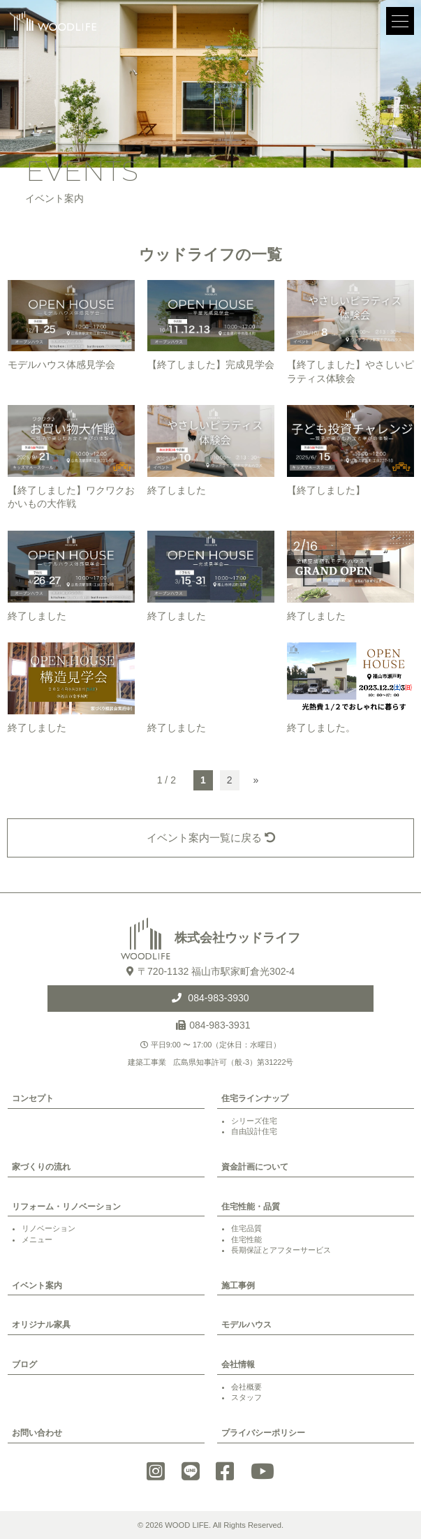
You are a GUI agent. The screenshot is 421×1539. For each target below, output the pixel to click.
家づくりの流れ (41, 1167)
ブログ (24, 1364)
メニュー (37, 1239)
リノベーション (48, 1228)
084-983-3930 (217, 997)
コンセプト (33, 1098)
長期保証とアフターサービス (281, 1250)
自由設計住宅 (254, 1131)
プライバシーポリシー (263, 1433)
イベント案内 (37, 1285)
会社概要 (246, 1387)
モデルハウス (246, 1325)
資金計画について (254, 1167)
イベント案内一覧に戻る (211, 838)
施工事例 (238, 1285)
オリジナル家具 (41, 1325)
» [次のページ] (256, 780)
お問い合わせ (37, 1433)
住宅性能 (246, 1239)
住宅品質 (246, 1228)
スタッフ (246, 1397)
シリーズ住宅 (254, 1121)
